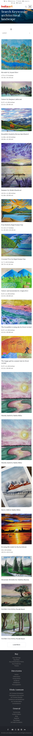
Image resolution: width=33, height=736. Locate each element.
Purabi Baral (20, 609)
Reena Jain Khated (22, 134)
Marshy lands (6, 416)
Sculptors (16, 680)
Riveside (4, 72)
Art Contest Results (16, 697)
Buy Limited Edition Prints (16, 661)
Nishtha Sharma (23, 580)
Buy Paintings (17, 657)
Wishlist (18, 1)
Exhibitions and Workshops (16, 699)
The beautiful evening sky (10, 327)
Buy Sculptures (16, 663)
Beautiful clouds (7, 134)
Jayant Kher (14, 72)
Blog (16, 716)
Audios (14, 714)
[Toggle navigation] (30, 6)
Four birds (5, 225)
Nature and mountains (9, 291)
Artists (16, 674)
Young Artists (17, 678)
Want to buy (11, 1)
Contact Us (25, 1)
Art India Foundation (16, 722)
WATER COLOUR (7, 609)
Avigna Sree (24, 291)
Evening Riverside (7, 547)
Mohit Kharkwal (15, 190)
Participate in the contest (16, 695)
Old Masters (16, 682)
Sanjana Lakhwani (15, 99)
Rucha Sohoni (21, 547)
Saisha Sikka (17, 416)
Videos (19, 714)
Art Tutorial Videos (16, 701)
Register (19, 3)
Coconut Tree (6, 259)
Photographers (16, 684)
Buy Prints (16, 659)
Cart (5, 1)
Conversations (16, 703)
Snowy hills (5, 510)
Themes (16, 666)
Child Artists (16, 676)
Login (13, 3)
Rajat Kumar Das (17, 225)
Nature (3, 99)
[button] (26, 6)
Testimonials (16, 712)
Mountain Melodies (8, 580)
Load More (16, 645)
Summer (4, 190)
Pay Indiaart (16, 720)
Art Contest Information (16, 693)
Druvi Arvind (27, 327)
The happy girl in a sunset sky (11, 361)
